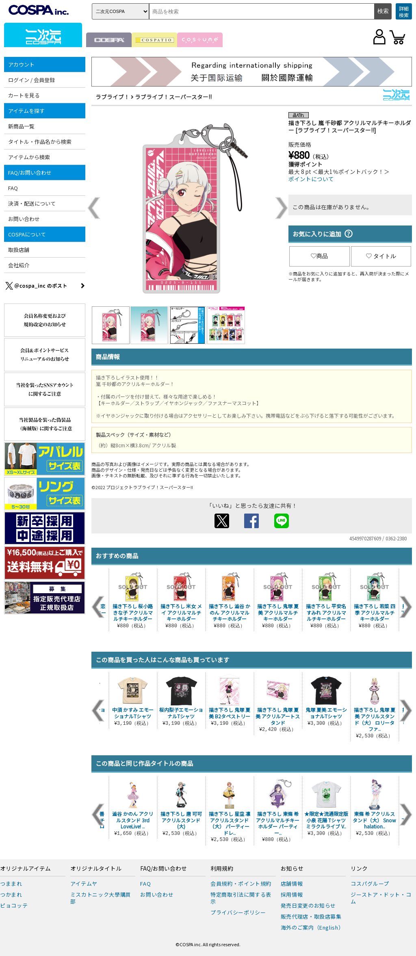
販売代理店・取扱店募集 (311, 916)
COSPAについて (27, 234)
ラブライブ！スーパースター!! (173, 97)
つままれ (11, 883)
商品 (319, 256)
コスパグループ (370, 883)
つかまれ (11, 894)
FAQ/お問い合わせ (30, 172)
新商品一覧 (21, 126)
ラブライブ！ (112, 97)
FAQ (13, 188)
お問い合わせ (24, 219)
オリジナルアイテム (25, 868)
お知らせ (292, 868)
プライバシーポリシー (238, 912)
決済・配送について (32, 203)
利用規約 (221, 868)
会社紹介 (18, 265)
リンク (359, 868)
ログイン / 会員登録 (31, 80)
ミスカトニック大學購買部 (100, 898)
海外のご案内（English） (312, 927)
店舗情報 (292, 883)
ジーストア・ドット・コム (381, 898)
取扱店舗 (18, 250)
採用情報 (292, 894)
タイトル (381, 256)
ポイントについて (311, 179)
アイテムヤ (84, 883)
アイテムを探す (26, 111)
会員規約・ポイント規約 (240, 883)
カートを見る (24, 95)
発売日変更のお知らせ (308, 905)
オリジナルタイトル (95, 868)
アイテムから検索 (29, 157)
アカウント (21, 64)
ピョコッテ (14, 905)
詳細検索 (404, 11)
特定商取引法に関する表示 (240, 898)
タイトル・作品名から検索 (40, 141)
